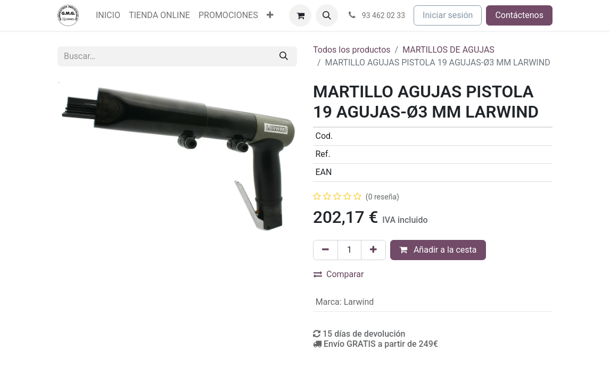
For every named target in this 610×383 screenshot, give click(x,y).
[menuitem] (108, 15)
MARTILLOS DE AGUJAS (448, 50)
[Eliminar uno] (325, 250)
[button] (327, 15)
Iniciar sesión (448, 15)
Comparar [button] (339, 274)
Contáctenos (519, 15)
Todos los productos (352, 50)
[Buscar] (283, 56)
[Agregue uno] (373, 250)
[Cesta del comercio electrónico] (300, 15)
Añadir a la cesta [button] (438, 250)
